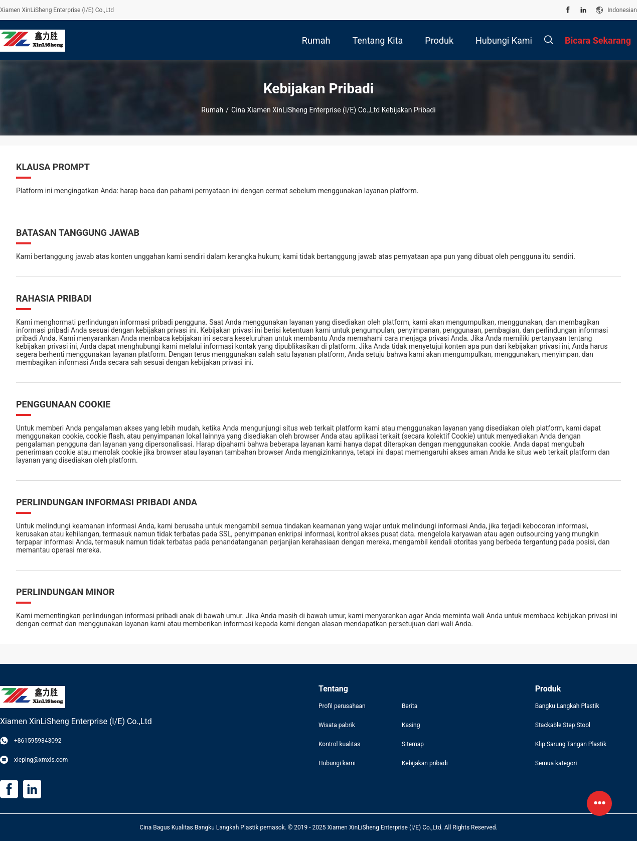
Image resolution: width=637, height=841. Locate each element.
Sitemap (413, 744)
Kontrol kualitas (339, 744)
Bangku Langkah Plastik (567, 706)
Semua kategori (556, 763)
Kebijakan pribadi (425, 763)
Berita (409, 706)
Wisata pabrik (336, 725)
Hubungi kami (337, 763)
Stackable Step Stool (562, 725)
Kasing (411, 725)
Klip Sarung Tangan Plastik (570, 744)
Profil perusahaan (342, 706)
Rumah (212, 110)
